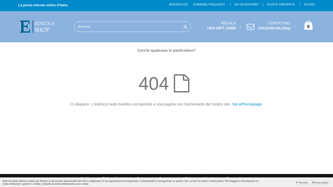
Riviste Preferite (281, 4)
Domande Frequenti (209, 4)
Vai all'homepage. (247, 104)
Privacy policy (320, 182)
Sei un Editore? (246, 4)
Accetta (303, 182)
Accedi (309, 4)
